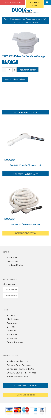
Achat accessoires (13, 3)
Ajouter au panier (28, 70)
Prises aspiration (33, 19)
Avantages (12, 323)
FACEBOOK (12, 261)
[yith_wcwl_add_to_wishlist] (25, 144)
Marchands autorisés (15, 79)
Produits (11, 315)
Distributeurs (13, 319)
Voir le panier (11, 290)
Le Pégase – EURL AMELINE (20, 369)
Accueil (7, 19)
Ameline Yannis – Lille (17, 361)
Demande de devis (34, 4)
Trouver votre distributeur (26, 385)
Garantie (11, 327)
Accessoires (18, 19)
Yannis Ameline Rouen (17, 377)
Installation (12, 258)
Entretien (11, 331)
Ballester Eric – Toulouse (19, 365)
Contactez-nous (15, 342)
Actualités (12, 338)
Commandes (11, 296)
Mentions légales (15, 265)
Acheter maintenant (25, 174)
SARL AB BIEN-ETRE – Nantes (21, 373)
